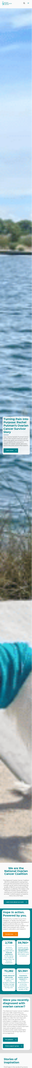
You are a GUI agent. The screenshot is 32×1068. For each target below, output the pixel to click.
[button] (28, 3)
